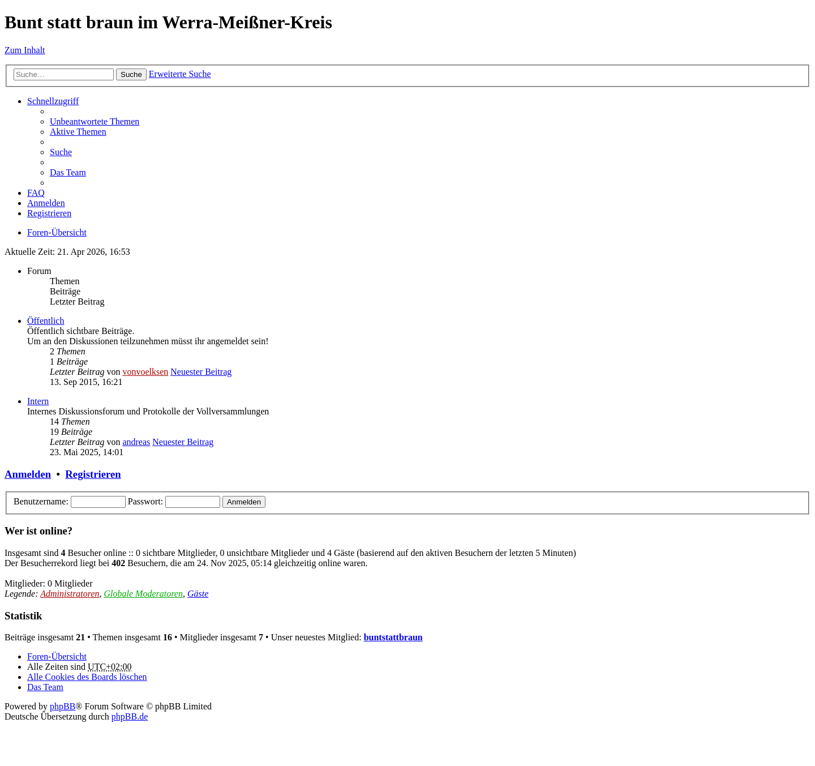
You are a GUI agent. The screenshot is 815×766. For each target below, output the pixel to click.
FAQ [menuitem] (36, 193)
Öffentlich (45, 321)
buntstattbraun (393, 637)
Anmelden (28, 474)
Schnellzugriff (53, 101)
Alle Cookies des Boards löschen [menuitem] (87, 677)
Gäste (197, 593)
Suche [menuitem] (61, 152)
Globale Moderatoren (143, 593)
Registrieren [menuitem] (49, 213)
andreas (136, 442)
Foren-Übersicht (57, 232)
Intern (38, 401)
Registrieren (93, 474)
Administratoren (69, 593)
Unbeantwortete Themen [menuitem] (94, 121)
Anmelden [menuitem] (46, 203)
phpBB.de (129, 716)
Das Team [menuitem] (68, 172)
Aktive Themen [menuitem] (78, 131)
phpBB (62, 706)
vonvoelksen (145, 371)
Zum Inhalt (25, 50)
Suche (131, 74)
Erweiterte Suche (180, 74)
